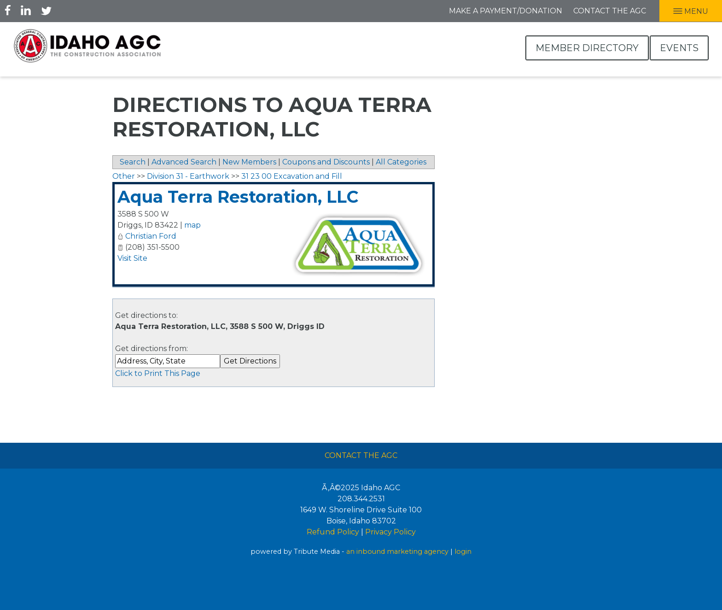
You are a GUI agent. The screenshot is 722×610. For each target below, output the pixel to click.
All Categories (401, 162)
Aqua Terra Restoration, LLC (237, 197)
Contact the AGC (609, 10)
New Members (249, 162)
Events (679, 47)
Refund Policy (333, 532)
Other (123, 176)
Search (133, 162)
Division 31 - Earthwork (188, 176)
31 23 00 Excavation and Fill (291, 176)
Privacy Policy (390, 532)
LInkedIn (25, 10)
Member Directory (587, 47)
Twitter (46, 10)
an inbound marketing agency (397, 551)
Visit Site (132, 258)
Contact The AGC (361, 455)
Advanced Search (183, 162)
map (192, 225)
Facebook (7, 10)
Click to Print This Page (157, 373)
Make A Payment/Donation (505, 10)
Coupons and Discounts (326, 162)
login (463, 551)
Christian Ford (150, 236)
